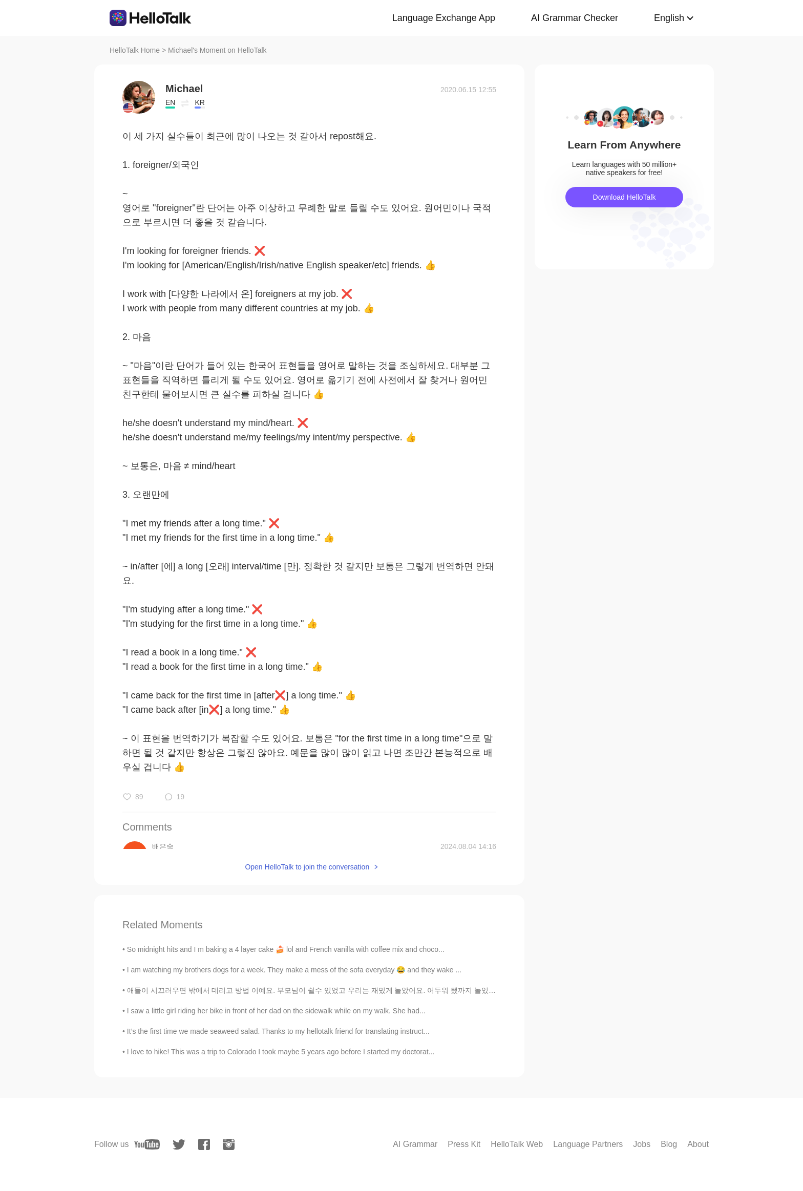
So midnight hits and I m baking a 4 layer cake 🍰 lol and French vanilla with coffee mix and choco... (286, 949)
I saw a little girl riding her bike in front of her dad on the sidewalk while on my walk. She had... (276, 1011)
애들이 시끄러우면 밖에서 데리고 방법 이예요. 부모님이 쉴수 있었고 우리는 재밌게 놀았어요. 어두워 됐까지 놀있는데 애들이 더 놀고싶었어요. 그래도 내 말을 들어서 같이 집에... (410, 990)
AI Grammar (415, 1144)
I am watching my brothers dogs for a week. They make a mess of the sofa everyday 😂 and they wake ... (294, 970)
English (669, 18)
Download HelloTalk (624, 197)
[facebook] (204, 1144)
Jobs (641, 1144)
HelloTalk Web (517, 1144)
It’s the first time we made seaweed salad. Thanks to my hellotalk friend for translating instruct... (278, 1031)
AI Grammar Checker (574, 18)
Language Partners (588, 1144)
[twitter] (179, 1144)
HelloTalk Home (135, 50)
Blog (669, 1144)
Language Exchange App (443, 18)
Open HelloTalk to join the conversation (307, 867)
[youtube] (147, 1144)
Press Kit (464, 1144)
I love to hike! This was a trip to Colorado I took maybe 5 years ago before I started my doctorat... (280, 1052)
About (698, 1144)
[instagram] (229, 1144)
